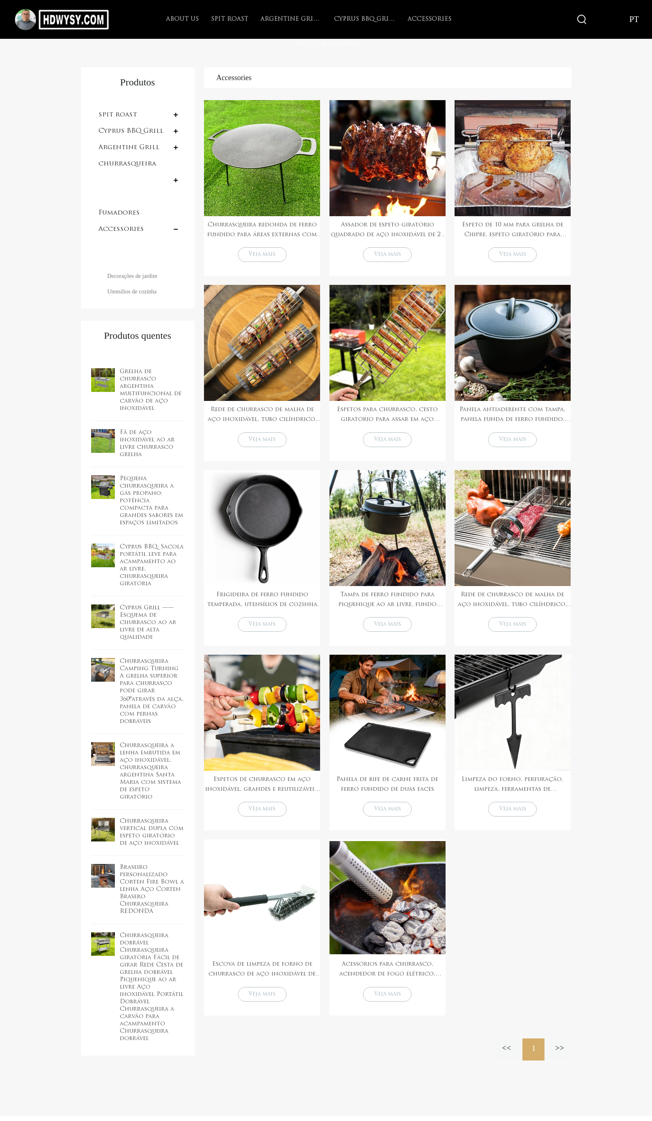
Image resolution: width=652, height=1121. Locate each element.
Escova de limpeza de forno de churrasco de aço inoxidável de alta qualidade (262, 975)
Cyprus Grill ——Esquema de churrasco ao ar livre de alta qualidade (148, 622)
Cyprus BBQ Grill (364, 19)
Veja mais (262, 255)
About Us (182, 19)
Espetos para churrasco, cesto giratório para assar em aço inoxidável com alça (387, 417)
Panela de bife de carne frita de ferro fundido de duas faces (387, 788)
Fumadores (119, 213)
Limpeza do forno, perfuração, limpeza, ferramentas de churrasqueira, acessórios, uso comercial (512, 789)
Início (303, 44)
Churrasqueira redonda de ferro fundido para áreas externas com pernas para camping (262, 231)
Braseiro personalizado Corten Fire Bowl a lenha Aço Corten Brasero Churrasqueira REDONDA (152, 889)
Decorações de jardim (132, 276)
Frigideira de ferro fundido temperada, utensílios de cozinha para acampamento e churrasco (262, 603)
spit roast (229, 19)
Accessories (429, 19)
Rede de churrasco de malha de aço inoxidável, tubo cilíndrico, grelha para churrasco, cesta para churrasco (262, 417)
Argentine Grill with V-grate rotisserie (291, 19)
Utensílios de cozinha (132, 292)
